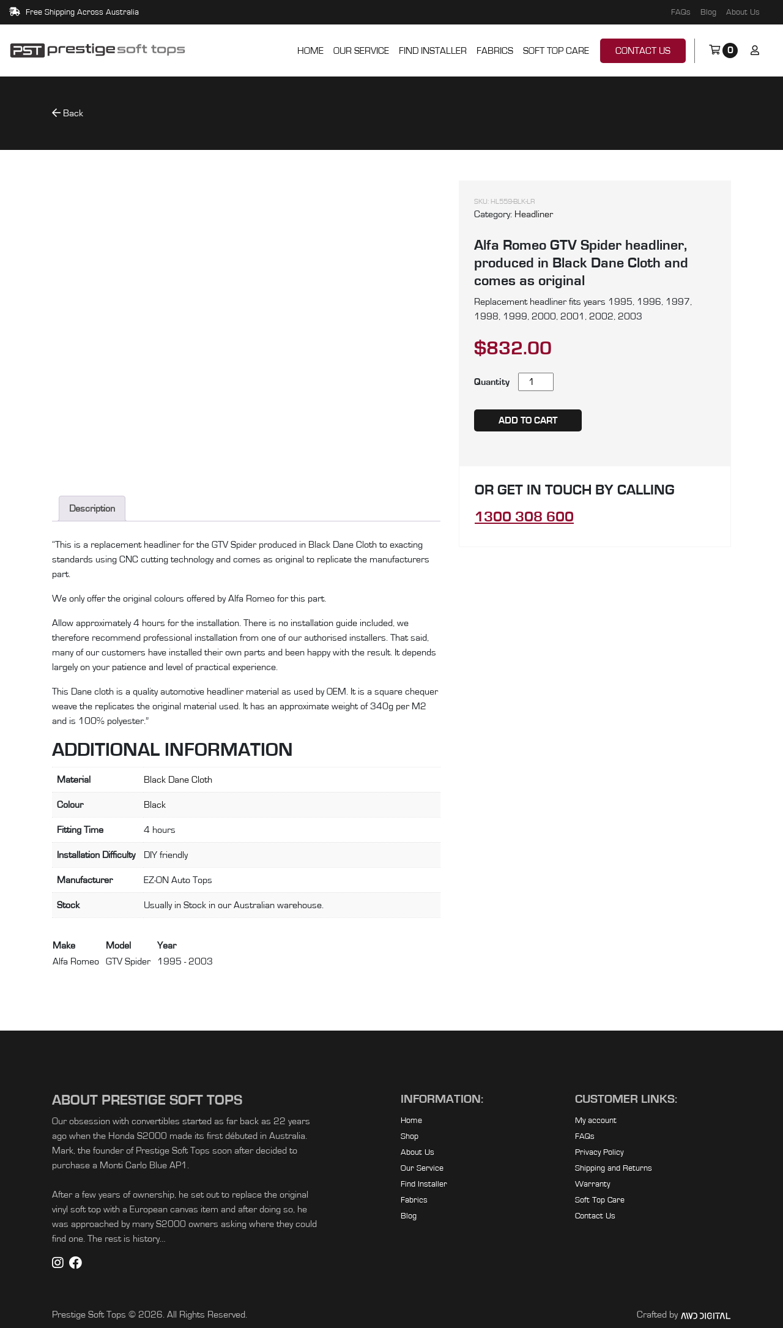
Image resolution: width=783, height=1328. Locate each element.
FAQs (681, 12)
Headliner (533, 214)
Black (155, 805)
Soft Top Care (556, 51)
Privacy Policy (599, 1152)
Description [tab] (92, 508)
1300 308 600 (524, 517)
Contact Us (642, 51)
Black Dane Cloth (178, 780)
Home (310, 51)
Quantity (492, 382)
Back (67, 113)
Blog (708, 12)
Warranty (592, 1184)
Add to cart (528, 420)
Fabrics (495, 51)
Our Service (361, 51)
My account (596, 1120)
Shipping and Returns (613, 1168)
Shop (409, 1136)
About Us (743, 12)
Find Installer (433, 51)
